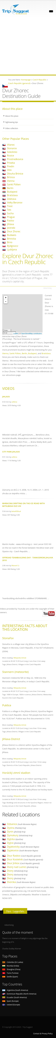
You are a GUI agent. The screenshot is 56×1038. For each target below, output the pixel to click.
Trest (10, 206)
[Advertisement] (28, 46)
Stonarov (12, 148)
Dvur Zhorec (13, 231)
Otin (9, 170)
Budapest (12, 191)
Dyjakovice (22, 850)
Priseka (11, 162)
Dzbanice (21, 824)
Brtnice (11, 177)
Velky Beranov (14, 202)
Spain (10, 1001)
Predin (10, 166)
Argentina (15, 990)
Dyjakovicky (23, 846)
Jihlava (10, 224)
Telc (9, 209)
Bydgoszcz (12, 246)
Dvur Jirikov (23, 863)
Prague (11, 217)
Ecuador (14, 997)
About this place (11, 116)
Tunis (10, 973)
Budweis (11, 235)
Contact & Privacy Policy (43, 1033)
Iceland (11, 1004)
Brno (9, 242)
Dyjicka (15, 839)
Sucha (10, 213)
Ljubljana (12, 249)
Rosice (10, 155)
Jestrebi (11, 227)
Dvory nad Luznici (22, 867)
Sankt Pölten (14, 184)
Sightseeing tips (11, 122)
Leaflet (15, 333)
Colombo (12, 962)
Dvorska (21, 882)
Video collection (11, 128)
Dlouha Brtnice (15, 173)
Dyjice (16, 843)
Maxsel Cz (15, 565)
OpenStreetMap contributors (31, 333)
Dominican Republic (19, 994)
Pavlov (10, 220)
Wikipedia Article (19, 658)
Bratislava (12, 195)
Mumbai (10, 966)
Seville (10, 976)
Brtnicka (11, 238)
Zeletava (11, 199)
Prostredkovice (15, 159)
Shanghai (11, 969)
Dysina (16, 827)
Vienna (10, 180)
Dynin (16, 831)
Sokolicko (12, 152)
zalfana (14, 402)
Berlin (10, 188)
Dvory (17, 870)
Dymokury (19, 835)
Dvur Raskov (24, 855)
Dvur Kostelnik (25, 859)
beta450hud (16, 511)
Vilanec (11, 144)
